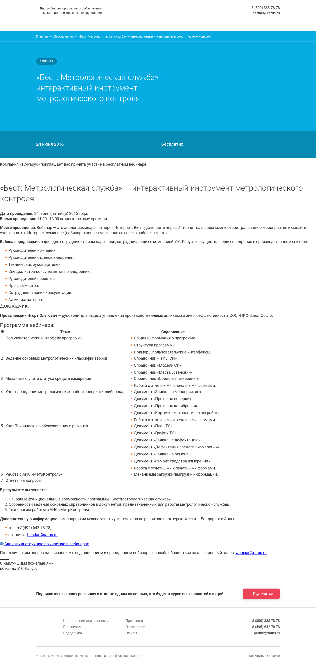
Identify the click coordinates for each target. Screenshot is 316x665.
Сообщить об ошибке (264, 656)
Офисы (131, 633)
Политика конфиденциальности (118, 656)
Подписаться (260, 593)
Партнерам (72, 627)
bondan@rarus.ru (42, 534)
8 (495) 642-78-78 (266, 627)
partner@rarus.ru (266, 13)
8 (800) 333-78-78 (265, 8)
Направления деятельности (86, 621)
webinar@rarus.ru (251, 552)
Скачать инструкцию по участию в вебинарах (46, 544)
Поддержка (72, 633)
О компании (135, 627)
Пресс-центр (135, 621)
